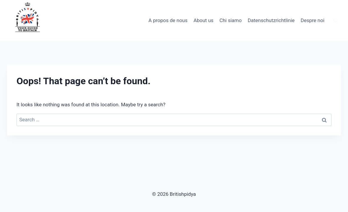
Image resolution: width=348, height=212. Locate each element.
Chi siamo (231, 20)
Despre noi (312, 20)
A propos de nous (168, 20)
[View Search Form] (335, 20)
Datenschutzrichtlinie (271, 20)
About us (204, 20)
